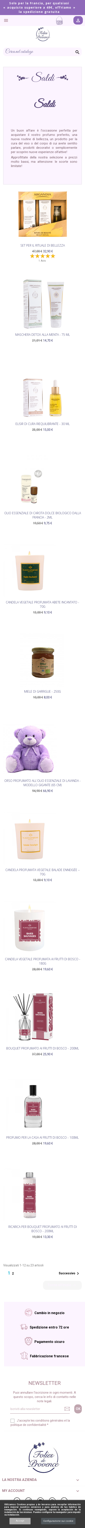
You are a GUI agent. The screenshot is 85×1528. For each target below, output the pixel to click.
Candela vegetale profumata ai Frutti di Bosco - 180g (42, 961)
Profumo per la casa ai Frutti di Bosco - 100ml (42, 1137)
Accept (20, 1520)
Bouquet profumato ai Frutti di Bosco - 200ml (42, 1048)
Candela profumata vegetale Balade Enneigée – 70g (42, 872)
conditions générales (49, 1420)
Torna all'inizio (62, 1285)
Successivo (69, 1273)
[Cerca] (42, 52)
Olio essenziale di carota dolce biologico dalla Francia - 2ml (42, 515)
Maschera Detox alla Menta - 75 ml (42, 335)
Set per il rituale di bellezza (42, 245)
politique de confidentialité (28, 1425)
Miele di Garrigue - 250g (42, 691)
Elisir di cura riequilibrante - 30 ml (42, 424)
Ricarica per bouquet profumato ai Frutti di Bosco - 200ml (42, 1229)
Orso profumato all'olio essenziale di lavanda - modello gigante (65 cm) (42, 783)
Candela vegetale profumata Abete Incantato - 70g (42, 604)
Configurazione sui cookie (58, 1521)
